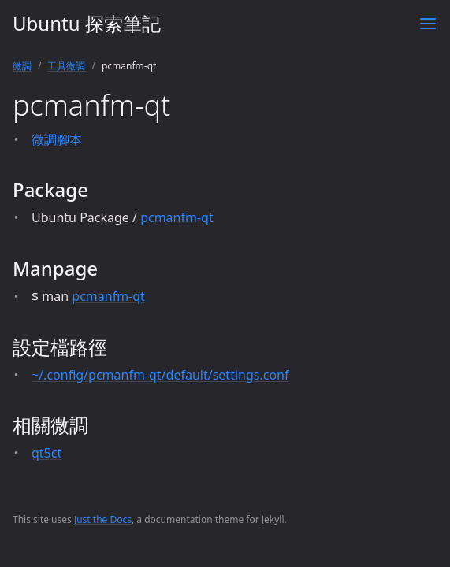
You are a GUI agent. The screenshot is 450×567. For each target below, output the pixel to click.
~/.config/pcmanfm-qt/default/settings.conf (160, 375)
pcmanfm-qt (177, 217)
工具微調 (66, 65)
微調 (22, 65)
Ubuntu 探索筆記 (87, 23)
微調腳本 (57, 139)
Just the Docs (103, 519)
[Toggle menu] (428, 23)
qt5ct (46, 452)
